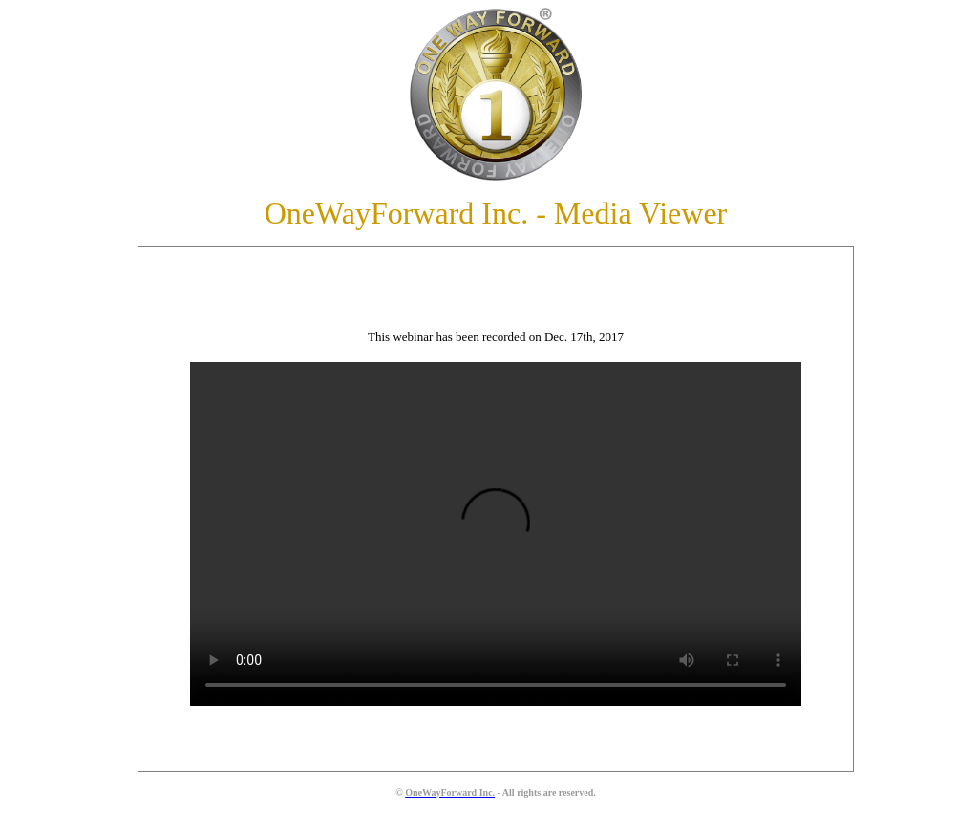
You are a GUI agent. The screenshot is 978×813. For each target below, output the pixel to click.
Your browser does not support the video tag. (489, 534)
